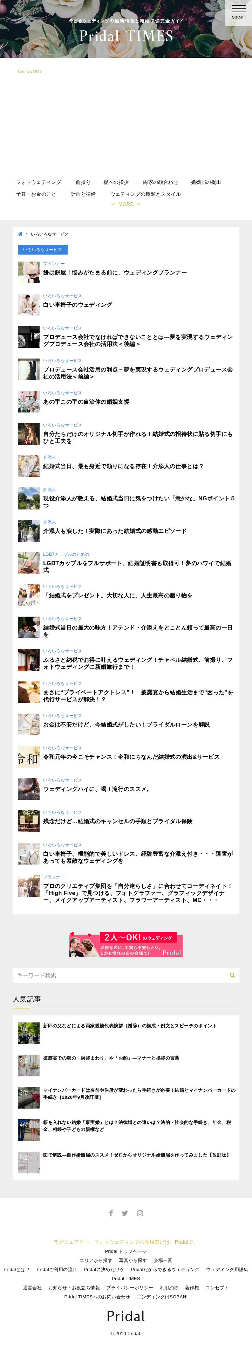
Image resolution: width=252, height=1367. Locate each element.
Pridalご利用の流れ (56, 1269)
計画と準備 (83, 194)
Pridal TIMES (126, 1278)
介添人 (49, 457)
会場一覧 (163, 1260)
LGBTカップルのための (66, 554)
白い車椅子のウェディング (77, 305)
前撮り (83, 182)
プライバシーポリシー (129, 1287)
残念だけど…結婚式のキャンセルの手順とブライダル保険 (117, 821)
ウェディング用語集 (227, 1269)
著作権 (192, 1287)
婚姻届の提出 (206, 182)
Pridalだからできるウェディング (165, 1269)
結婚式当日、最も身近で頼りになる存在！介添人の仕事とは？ (123, 466)
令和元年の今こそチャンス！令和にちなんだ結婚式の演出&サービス (131, 757)
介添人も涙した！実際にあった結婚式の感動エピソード (115, 531)
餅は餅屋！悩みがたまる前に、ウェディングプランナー (115, 273)
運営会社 (32, 1287)
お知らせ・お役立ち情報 (74, 1287)
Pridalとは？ (17, 1269)
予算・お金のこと (36, 194)
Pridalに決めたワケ (104, 1269)
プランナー (54, 263)
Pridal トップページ (126, 1251)
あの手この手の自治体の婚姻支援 (86, 402)
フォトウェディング (39, 182)
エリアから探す (96, 1260)
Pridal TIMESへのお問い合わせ (97, 1296)
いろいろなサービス (62, 295)
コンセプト (217, 1287)
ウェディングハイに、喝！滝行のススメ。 (97, 789)
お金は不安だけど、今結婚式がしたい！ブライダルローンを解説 (126, 725)
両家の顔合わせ (160, 182)
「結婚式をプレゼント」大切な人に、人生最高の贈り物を (117, 595)
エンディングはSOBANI (162, 1296)
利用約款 (169, 1287)
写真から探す (133, 1260)
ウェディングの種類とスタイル (145, 194)
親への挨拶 (116, 182)
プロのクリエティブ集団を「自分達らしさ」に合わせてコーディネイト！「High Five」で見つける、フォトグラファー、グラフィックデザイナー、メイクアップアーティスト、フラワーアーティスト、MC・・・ (138, 893)
